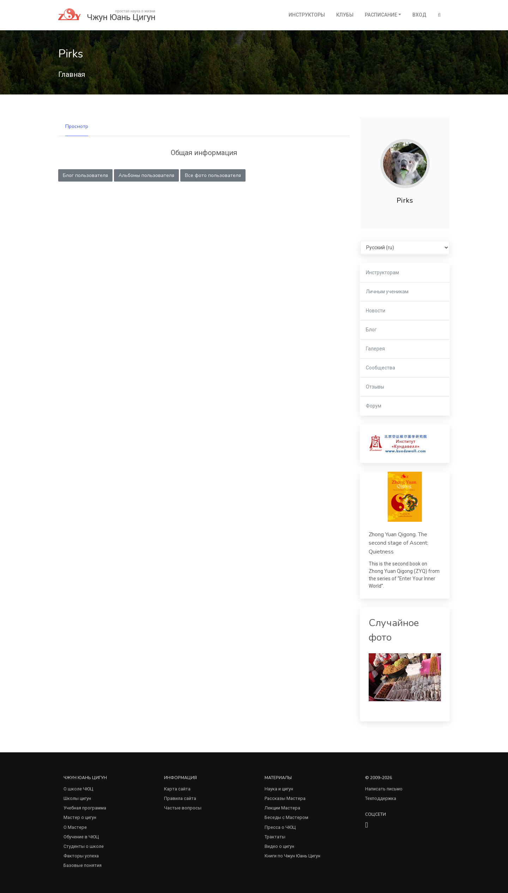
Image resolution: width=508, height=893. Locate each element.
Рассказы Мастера (285, 798)
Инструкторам (382, 272)
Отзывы (375, 387)
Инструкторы (307, 15)
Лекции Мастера (282, 808)
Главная (71, 74)
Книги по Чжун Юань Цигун (292, 855)
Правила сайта (180, 798)
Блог (371, 329)
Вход (419, 15)
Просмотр (76, 126)
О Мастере (75, 827)
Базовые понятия (83, 865)
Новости (375, 310)
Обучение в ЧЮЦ (81, 836)
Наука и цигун (279, 788)
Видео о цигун (279, 846)
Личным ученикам (387, 291)
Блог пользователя (85, 175)
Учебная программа (85, 808)
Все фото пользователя (213, 175)
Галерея (375, 348)
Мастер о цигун (80, 817)
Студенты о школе (84, 846)
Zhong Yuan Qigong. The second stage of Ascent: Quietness (398, 543)
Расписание (381, 15)
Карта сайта (177, 788)
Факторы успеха (81, 855)
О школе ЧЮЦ (78, 788)
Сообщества (380, 368)
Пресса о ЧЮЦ (280, 827)
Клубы (344, 15)
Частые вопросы (182, 808)
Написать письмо (384, 788)
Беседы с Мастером (286, 817)
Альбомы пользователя (146, 175)
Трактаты (275, 836)
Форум (373, 406)
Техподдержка (380, 798)
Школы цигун (77, 798)
